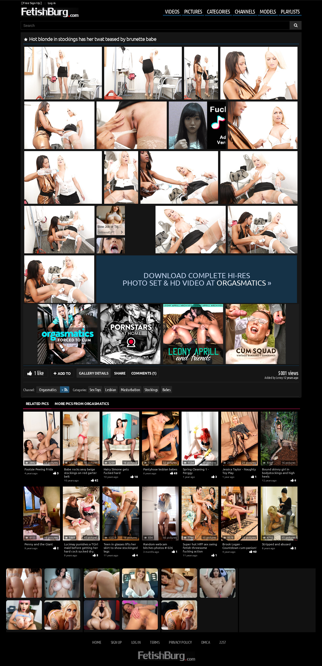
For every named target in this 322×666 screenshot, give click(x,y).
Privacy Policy (180, 642)
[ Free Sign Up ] (31, 3)
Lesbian (110, 389)
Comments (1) (144, 373)
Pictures (193, 11)
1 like (39, 372)
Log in (52, 3)
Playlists (290, 11)
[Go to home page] (49, 12)
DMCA (205, 642)
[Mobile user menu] (228, 12)
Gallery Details (94, 373)
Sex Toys (95, 389)
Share (119, 373)
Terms (154, 642)
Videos (172, 11)
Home (96, 642)
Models (268, 11)
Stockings (151, 389)
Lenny (279, 377)
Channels (245, 11)
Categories (218, 11)
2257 (222, 642)
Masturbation (130, 389)
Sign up (116, 642)
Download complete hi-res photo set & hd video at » (197, 279)
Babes (166, 389)
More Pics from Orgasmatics (82, 403)
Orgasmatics (47, 389)
